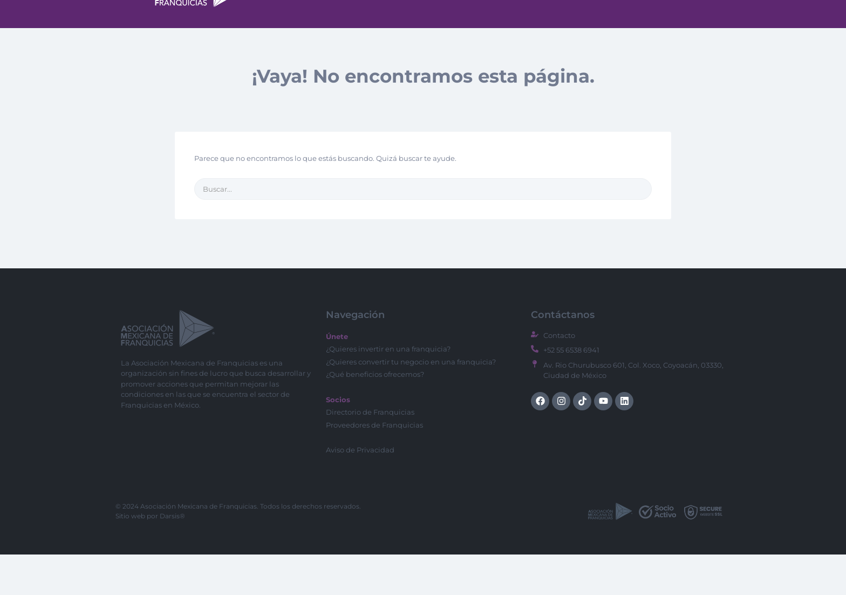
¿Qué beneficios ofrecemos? (375, 414)
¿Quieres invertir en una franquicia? (388, 389)
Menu (481, 29)
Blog (640, 29)
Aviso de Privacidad (360, 490)
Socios (681, 29)
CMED (599, 29)
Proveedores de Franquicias (374, 465)
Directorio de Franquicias (370, 452)
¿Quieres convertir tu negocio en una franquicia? (411, 402)
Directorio (543, 29)
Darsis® (172, 556)
